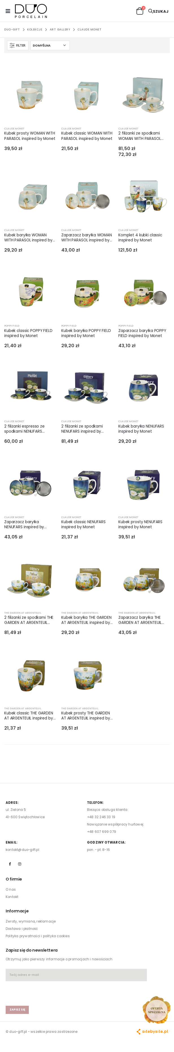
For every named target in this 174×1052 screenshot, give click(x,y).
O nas (11, 889)
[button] (140, 10)
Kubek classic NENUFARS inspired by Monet (83, 525)
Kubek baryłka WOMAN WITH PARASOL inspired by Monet (28, 238)
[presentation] (39, 990)
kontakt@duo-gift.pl (22, 850)
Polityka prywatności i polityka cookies (38, 936)
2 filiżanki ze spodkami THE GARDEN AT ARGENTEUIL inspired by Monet (28, 620)
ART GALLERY (60, 29)
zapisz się (17, 1009)
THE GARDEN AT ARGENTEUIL (22, 613)
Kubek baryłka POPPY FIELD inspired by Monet (86, 333)
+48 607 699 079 (101, 831)
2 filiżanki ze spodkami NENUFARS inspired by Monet (82, 429)
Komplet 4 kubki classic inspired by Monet (140, 238)
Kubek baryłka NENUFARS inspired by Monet (141, 429)
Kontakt (12, 897)
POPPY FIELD (11, 325)
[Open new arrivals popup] (156, 1010)
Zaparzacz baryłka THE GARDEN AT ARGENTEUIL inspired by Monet (140, 620)
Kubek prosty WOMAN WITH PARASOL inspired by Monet (29, 136)
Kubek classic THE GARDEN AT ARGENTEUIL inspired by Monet (28, 716)
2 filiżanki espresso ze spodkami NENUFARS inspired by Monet (24, 429)
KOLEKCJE (34, 29)
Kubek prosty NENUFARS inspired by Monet (140, 525)
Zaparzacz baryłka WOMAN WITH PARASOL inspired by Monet (86, 238)
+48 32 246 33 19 (101, 817)
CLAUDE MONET (89, 29)
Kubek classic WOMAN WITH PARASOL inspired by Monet (86, 136)
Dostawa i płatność (22, 928)
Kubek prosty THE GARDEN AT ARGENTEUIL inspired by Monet (85, 716)
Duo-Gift (12, 29)
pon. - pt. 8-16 (98, 850)
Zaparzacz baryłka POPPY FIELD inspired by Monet (142, 333)
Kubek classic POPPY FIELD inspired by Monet (28, 333)
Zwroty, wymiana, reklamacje (31, 921)
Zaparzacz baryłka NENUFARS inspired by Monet (24, 525)
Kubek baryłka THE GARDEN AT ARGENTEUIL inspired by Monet (86, 620)
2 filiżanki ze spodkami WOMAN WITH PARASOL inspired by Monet (139, 136)
